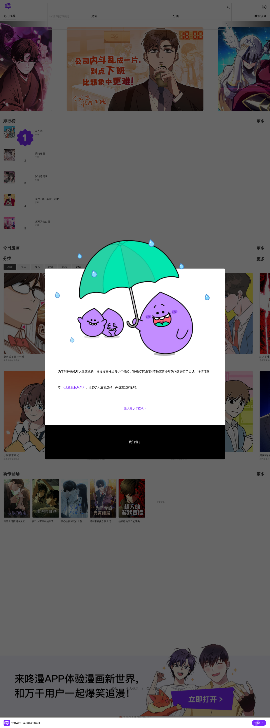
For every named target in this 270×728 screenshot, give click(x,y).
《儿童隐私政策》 (74, 387)
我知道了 (135, 442)
